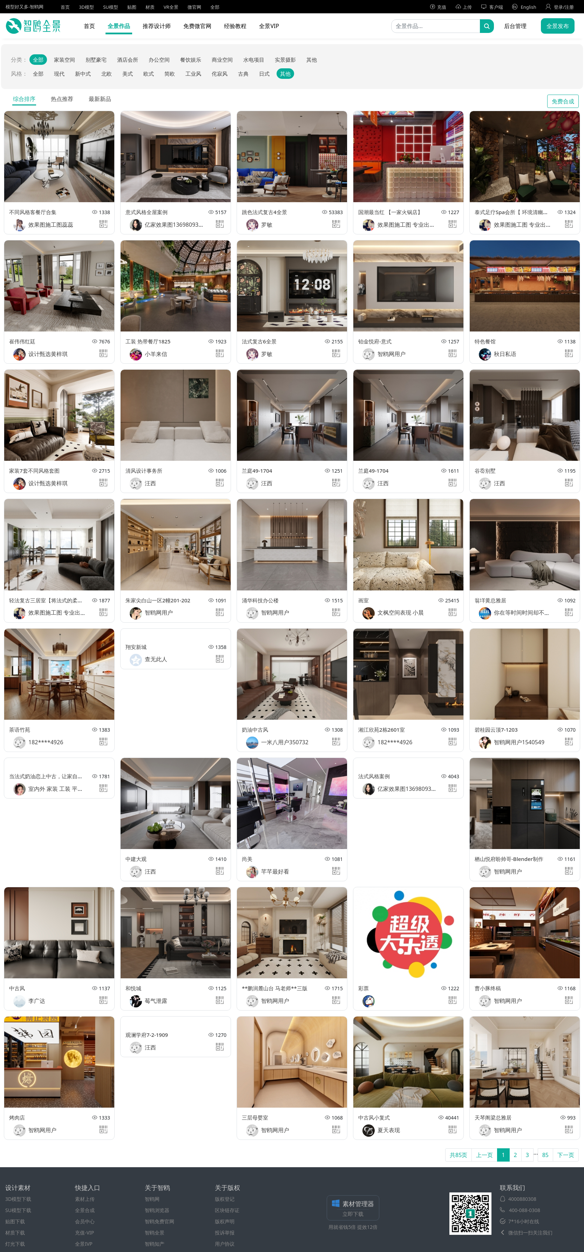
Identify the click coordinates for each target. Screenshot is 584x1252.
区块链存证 (227, 1210)
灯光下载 (15, 1243)
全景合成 (85, 1210)
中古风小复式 (374, 1117)
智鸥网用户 (384, 354)
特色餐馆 (485, 341)
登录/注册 (559, 7)
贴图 (131, 7)
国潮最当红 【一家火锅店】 (390, 211)
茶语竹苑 (19, 729)
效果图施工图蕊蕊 (43, 225)
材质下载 (15, 1232)
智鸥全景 (154, 1232)
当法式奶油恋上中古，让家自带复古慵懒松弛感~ (66, 776)
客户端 (492, 7)
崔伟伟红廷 (22, 341)
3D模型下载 (18, 1199)
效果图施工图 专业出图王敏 (404, 225)
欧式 (148, 73)
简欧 (169, 73)
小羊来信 (148, 354)
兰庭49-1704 (257, 470)
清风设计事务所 (143, 470)
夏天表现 (381, 1130)
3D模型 (86, 7)
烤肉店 (17, 1117)
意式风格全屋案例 (146, 211)
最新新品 (100, 99)
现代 (59, 73)
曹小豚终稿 (488, 988)
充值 (438, 7)
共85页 (458, 1155)
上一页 (484, 1155)
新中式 (83, 73)
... (536, 1152)
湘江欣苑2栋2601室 (381, 729)
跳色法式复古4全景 (264, 211)
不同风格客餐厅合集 (32, 211)
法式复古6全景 (259, 341)
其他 (311, 59)
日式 (264, 73)
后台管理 (515, 26)
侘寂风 (220, 73)
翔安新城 (136, 646)
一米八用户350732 (277, 743)
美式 (127, 73)
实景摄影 (285, 59)
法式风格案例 (374, 776)
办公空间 (159, 59)
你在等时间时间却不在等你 (520, 613)
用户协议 (225, 1243)
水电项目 (253, 59)
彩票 (363, 988)
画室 (363, 600)
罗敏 (259, 225)
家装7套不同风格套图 (34, 470)
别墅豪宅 (96, 59)
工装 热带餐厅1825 (147, 341)
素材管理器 (353, 1208)
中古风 (17, 988)
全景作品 (119, 26)
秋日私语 (497, 354)
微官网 (194, 7)
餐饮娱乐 (190, 59)
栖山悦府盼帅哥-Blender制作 (509, 858)
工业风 (193, 73)
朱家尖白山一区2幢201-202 (157, 600)
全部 (214, 7)
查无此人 (148, 660)
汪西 (143, 484)
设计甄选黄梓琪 (40, 354)
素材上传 (85, 1199)
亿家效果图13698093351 (169, 225)
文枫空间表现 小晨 (393, 613)
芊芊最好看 (267, 872)
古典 (243, 73)
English (524, 7)
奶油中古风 (255, 729)
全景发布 (557, 26)
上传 (463, 7)
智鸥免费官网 (159, 1221)
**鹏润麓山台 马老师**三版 (274, 988)
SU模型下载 (18, 1210)
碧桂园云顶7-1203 (496, 729)
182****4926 (38, 743)
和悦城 (133, 988)
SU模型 (110, 7)
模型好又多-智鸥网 (24, 7)
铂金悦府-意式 (375, 341)
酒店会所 (127, 59)
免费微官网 (197, 26)
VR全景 (171, 7)
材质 (150, 7)
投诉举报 (225, 1232)
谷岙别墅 (485, 470)
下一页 (565, 1155)
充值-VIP (84, 1232)
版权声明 (225, 1221)
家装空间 (64, 59)
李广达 (29, 1001)
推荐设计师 (157, 26)
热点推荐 (62, 99)
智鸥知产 (154, 1243)
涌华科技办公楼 (260, 600)
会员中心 (85, 1221)
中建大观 (136, 858)
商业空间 (222, 59)
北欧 (106, 73)
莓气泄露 (148, 1001)
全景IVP (84, 1243)
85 (545, 1155)
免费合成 (563, 101)
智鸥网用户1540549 (511, 743)
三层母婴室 (255, 1117)
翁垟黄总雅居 (490, 600)
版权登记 (225, 1199)
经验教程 (235, 26)
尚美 (247, 858)
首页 (65, 7)
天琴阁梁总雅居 (493, 1117)
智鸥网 (152, 1199)
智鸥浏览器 (157, 1210)
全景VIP (269, 26)
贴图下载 (15, 1221)
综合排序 (24, 99)
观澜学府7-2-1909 (146, 1034)
